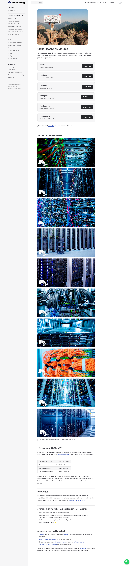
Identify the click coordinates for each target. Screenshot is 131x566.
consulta (51, 126)
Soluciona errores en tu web (48, 544)
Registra (41, 534)
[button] (16, 7)
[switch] (120, 3)
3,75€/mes (87, 76)
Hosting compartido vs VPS (77, 500)
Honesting (83, 548)
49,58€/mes (87, 117)
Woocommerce (79, 542)
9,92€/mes (87, 87)
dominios (66, 534)
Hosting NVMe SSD (64, 454)
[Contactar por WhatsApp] (126, 561)
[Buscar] (37, 2)
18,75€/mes (87, 97)
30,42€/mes (87, 107)
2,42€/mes (87, 66)
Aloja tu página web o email (47, 539)
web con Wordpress (59, 542)
